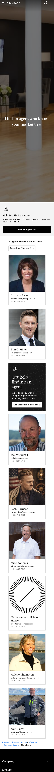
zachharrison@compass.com (23, 512)
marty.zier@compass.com (21, 732)
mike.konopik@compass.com (23, 566)
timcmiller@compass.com (21, 353)
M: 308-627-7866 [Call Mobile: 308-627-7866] (18, 569)
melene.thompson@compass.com (25, 678)
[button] (3, 3)
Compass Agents (19, 742)
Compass (6, 742)
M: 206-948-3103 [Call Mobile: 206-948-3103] (18, 515)
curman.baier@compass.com (23, 299)
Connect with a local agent (26, 404)
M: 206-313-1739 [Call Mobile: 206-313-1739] (18, 681)
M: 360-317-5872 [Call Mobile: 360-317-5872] (18, 627)
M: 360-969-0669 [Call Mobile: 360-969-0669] (18, 356)
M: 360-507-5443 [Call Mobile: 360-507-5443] (18, 461)
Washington (34, 742)
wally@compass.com (19, 458)
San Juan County (11, 745)
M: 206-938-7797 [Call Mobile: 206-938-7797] (18, 302)
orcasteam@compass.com (22, 624)
